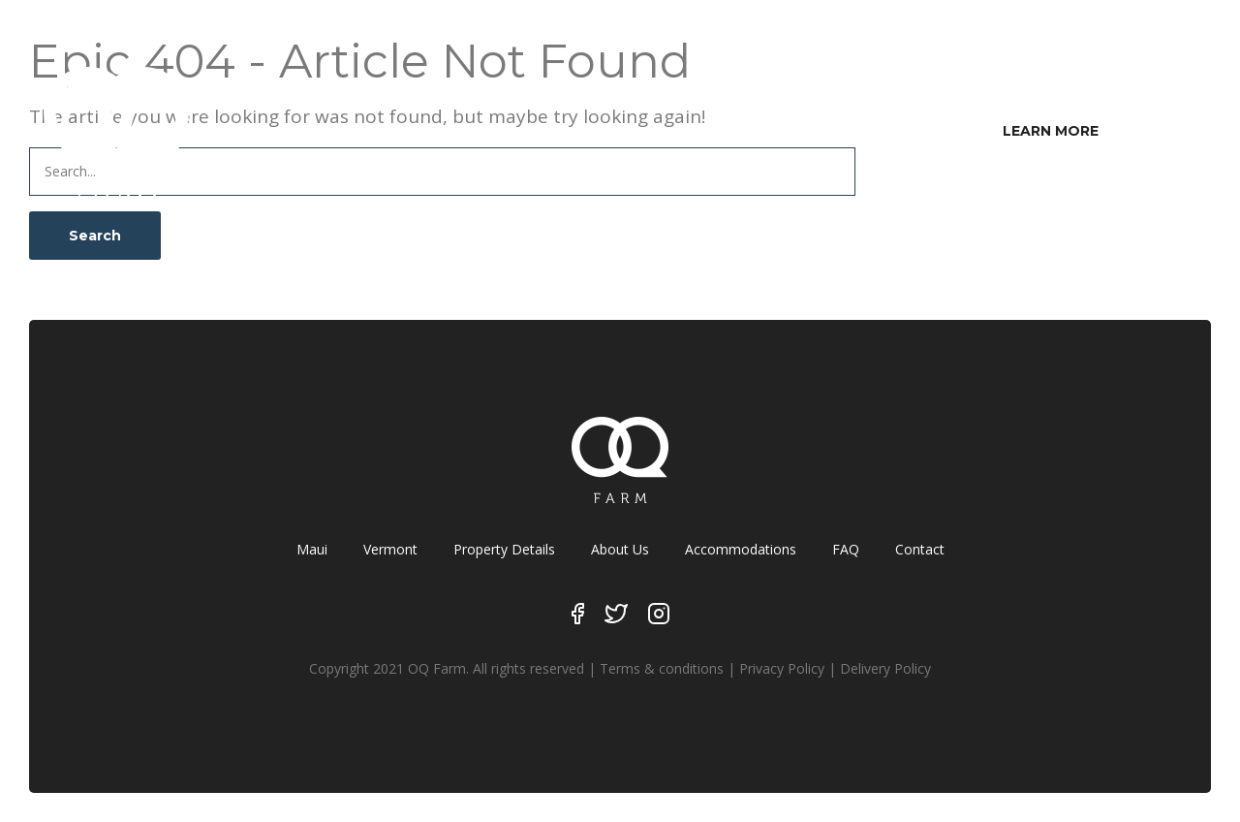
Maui (311, 549)
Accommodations (740, 549)
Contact (920, 549)
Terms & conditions (662, 668)
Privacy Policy (781, 668)
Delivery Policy (885, 668)
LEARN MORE (1051, 131)
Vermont (390, 549)
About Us (620, 549)
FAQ (845, 549)
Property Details (504, 549)
